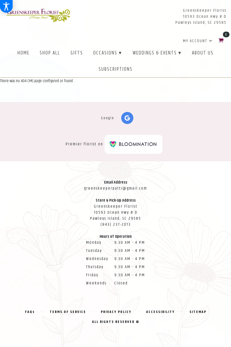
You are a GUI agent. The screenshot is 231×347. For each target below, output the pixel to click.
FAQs (30, 311)
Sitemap (197, 311)
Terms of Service (68, 311)
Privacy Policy (116, 311)
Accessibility (160, 311)
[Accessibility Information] (6, 6)
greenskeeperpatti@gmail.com (115, 188)
